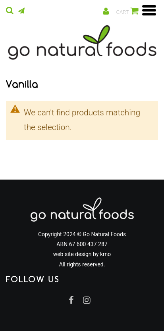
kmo (105, 254)
